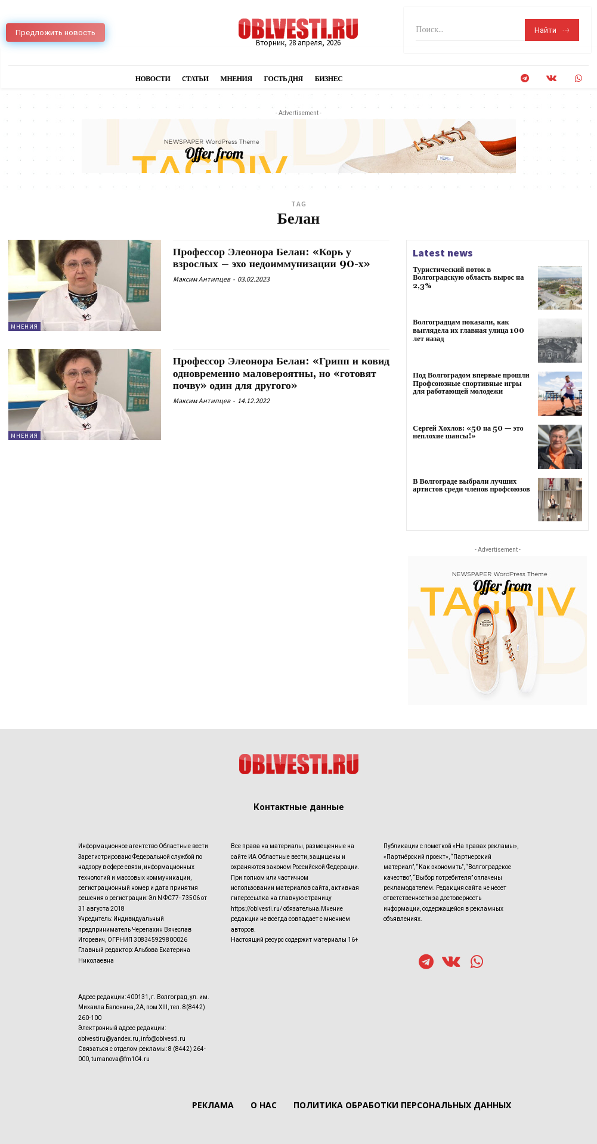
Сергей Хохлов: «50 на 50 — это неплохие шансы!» (467, 432)
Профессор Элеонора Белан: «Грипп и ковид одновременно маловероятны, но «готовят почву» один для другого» (268, 373)
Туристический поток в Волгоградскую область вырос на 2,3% (467, 277)
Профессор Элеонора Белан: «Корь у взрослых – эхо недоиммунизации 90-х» (273, 258)
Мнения (24, 326)
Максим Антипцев (201, 277)
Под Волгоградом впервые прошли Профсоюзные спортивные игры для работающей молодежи (472, 383)
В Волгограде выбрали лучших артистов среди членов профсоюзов (470, 485)
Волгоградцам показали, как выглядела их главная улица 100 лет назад (467, 330)
